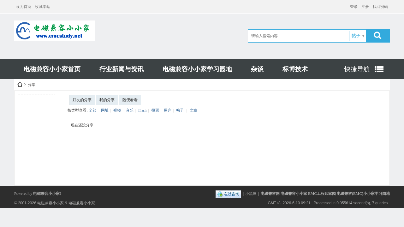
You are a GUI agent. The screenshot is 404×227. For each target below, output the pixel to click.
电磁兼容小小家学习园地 (197, 69)
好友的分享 (82, 100)
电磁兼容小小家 (50, 203)
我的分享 (107, 100)
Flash (142, 110)
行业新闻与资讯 (121, 69)
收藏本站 (42, 6)
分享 (31, 85)
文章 (193, 110)
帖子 (356, 35)
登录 (354, 6)
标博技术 (295, 69)
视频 (117, 110)
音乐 (130, 110)
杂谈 (257, 69)
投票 (155, 110)
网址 (105, 110)
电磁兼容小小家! (47, 193)
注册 (365, 6)
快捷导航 (357, 69)
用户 (167, 110)
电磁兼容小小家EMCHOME (19, 85)
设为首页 (23, 6)
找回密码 (380, 6)
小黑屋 (251, 193)
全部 (92, 110)
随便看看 (130, 100)
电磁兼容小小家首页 (52, 69)
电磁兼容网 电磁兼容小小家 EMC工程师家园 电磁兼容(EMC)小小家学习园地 (325, 193)
